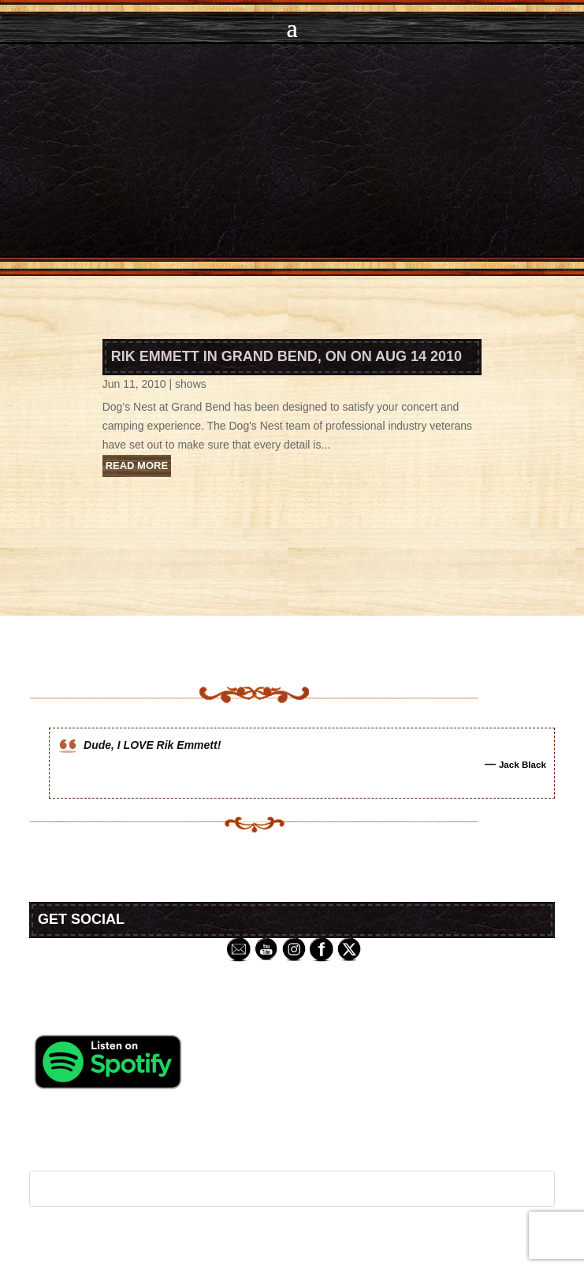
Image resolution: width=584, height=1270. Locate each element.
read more (137, 465)
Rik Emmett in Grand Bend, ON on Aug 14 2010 (286, 356)
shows (190, 384)
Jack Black (522, 764)
